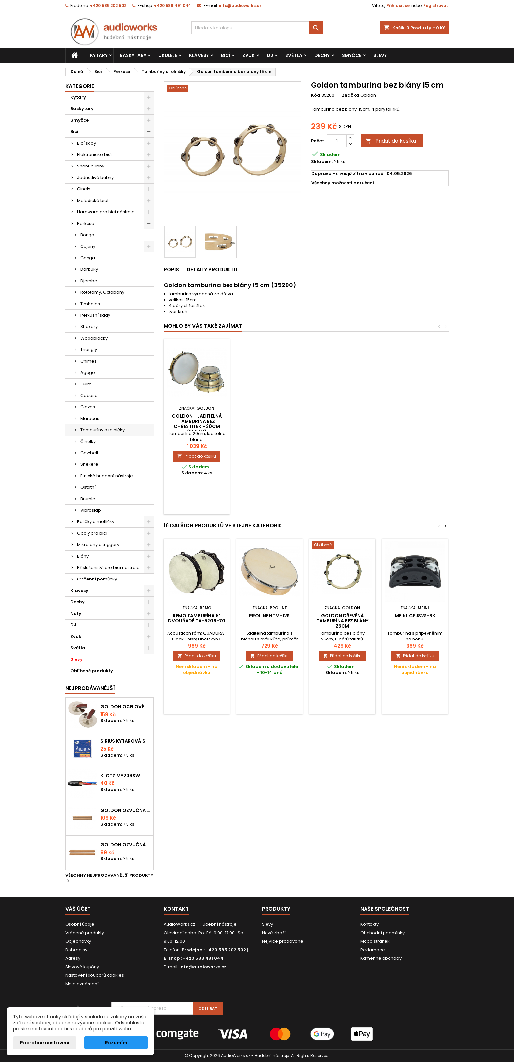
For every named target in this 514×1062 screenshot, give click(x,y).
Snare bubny (90, 166)
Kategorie (79, 86)
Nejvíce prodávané (282, 941)
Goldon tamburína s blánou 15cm (197, 418)
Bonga (87, 235)
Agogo (87, 372)
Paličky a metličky (95, 522)
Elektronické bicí (94, 154)
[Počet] (337, 141)
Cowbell (89, 453)
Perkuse (85, 223)
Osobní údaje (79, 924)
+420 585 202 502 (108, 5)
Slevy (380, 55)
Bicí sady (86, 143)
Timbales (90, 304)
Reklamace (372, 950)
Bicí (225, 55)
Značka (350, 95)
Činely (83, 189)
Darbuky (89, 269)
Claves (87, 407)
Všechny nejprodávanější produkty (109, 878)
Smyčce (351, 55)
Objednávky (78, 941)
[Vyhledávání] (257, 27)
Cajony (87, 246)
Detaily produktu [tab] (212, 269)
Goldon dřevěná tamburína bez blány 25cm (342, 620)
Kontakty (369, 924)
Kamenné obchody (381, 958)
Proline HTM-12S (269, 615)
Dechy (322, 55)
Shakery (89, 327)
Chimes (88, 361)
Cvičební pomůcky (97, 579)
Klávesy (199, 55)
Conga (87, 258)
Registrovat (435, 5)
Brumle (87, 499)
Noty (75, 613)
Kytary (99, 55)
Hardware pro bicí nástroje (106, 212)
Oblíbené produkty (91, 671)
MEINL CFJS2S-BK (415, 615)
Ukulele (167, 55)
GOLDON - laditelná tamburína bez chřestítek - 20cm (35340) (342, 424)
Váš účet (77, 909)
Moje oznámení (82, 984)
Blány (83, 556)
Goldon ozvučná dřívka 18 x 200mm (125, 810)
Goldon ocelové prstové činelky (125, 706)
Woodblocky (94, 338)
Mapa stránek (375, 941)
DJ (270, 55)
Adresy (72, 958)
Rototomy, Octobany (102, 292)
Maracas (89, 418)
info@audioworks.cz (240, 5)
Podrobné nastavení (44, 1042)
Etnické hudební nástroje (106, 476)
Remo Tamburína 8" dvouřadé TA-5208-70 (196, 618)
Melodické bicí (92, 200)
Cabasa (89, 395)
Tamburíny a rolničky (102, 430)
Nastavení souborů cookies (94, 975)
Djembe (88, 281)
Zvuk (248, 55)
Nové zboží (274, 933)
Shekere (89, 464)
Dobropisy (76, 950)
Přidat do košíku (391, 141)
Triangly (88, 349)
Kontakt (176, 909)
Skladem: (322, 162)
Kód (315, 95)
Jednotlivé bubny (95, 177)
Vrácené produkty (84, 933)
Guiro (86, 384)
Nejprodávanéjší (90, 688)
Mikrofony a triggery (98, 544)
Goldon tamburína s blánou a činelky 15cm (270, 418)
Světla (293, 55)
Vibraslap (90, 510)
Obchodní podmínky (382, 933)
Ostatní (88, 487)
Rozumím (116, 1042)
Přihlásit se (398, 5)
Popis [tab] (171, 269)
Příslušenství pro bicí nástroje (108, 567)
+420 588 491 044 (172, 5)
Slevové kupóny (82, 967)
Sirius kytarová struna (125, 741)
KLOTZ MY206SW (120, 775)
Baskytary (133, 55)
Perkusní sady (95, 315)
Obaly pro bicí (92, 533)
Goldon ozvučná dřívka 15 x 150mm (125, 844)
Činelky (88, 441)
